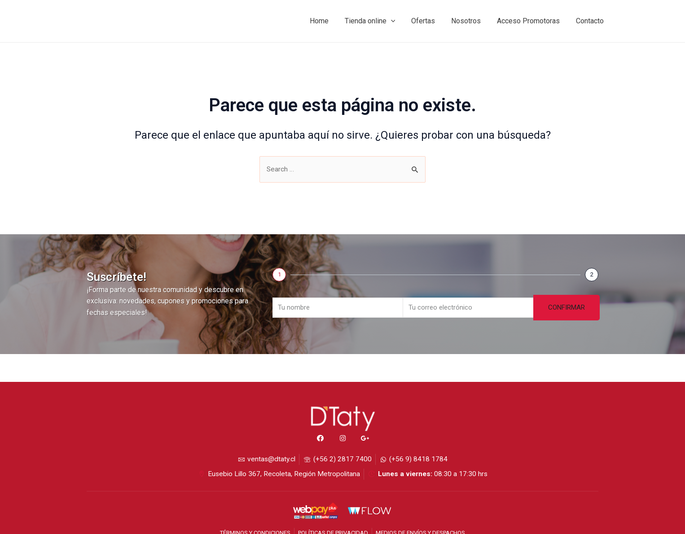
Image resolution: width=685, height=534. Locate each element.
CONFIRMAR (566, 306)
